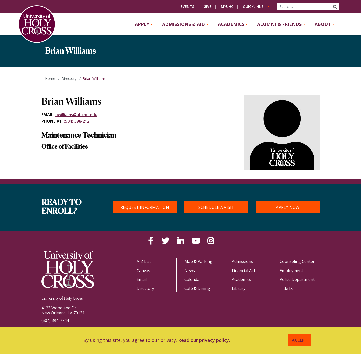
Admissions (242, 261)
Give (207, 6)
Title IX (286, 288)
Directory (68, 78)
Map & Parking (198, 261)
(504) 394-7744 (55, 320)
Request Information (144, 207)
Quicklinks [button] (253, 6)
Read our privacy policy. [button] (204, 340)
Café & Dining (197, 288)
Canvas (143, 270)
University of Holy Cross (62, 299)
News (189, 270)
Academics (231, 24)
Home (50, 78)
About (323, 24)
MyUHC (227, 6)
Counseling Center (297, 261)
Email (142, 279)
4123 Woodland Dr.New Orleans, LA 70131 (63, 310)
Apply (142, 24)
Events (187, 6)
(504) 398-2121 (78, 121)
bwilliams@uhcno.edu (76, 114)
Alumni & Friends (279, 24)
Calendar (192, 279)
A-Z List (144, 261)
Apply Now (287, 207)
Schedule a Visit (216, 207)
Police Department (297, 279)
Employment (291, 270)
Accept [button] (299, 340)
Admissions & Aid (183, 24)
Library (238, 288)
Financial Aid (243, 270)
